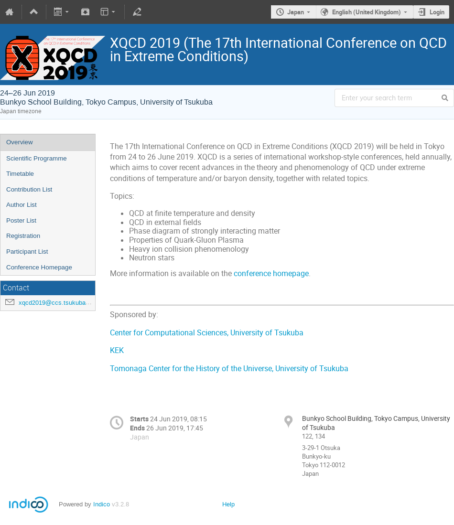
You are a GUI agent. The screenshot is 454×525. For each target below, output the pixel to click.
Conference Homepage (39, 267)
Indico (101, 504)
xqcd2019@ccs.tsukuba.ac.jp (60, 303)
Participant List (27, 251)
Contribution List (29, 189)
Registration (23, 235)
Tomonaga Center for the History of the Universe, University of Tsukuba (229, 369)
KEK (117, 350)
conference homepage (271, 273)
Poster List (21, 220)
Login (437, 12)
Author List (21, 204)
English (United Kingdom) (366, 12)
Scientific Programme (36, 158)
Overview (19, 142)
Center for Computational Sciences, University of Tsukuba (206, 333)
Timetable (20, 173)
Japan (295, 12)
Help (228, 504)
